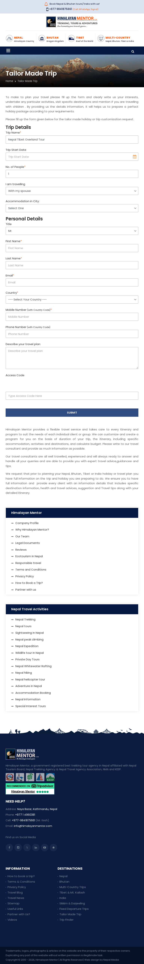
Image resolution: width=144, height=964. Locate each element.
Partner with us (25, 590)
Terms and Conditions (30, 569)
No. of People (16, 167)
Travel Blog (15, 892)
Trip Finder (66, 920)
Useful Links (15, 909)
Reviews (21, 550)
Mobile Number (29, 310)
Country (12, 293)
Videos (12, 920)
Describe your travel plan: (23, 344)
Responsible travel (28, 563)
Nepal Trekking (25, 619)
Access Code (15, 375)
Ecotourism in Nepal (29, 556)
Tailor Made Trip (70, 914)
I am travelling (15, 184)
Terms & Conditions (21, 882)
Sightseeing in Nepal (29, 633)
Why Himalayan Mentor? (32, 530)
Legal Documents (27, 543)
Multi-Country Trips (72, 887)
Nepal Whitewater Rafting (33, 666)
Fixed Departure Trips (74, 909)
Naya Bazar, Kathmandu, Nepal (37, 809)
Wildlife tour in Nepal (29, 653)
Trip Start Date (16, 150)
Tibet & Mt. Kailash (72, 892)
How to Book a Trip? (29, 583)
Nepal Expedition (26, 646)
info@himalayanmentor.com (33, 826)
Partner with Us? (19, 914)
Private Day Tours (27, 659)
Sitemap (14, 903)
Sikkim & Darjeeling (72, 903)
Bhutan (64, 882)
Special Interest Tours (30, 706)
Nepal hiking (23, 673)
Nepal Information (27, 699)
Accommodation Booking (33, 693)
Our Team (22, 536)
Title (9, 224)
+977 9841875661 (60, 9)
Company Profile (27, 523)
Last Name (14, 258)
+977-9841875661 (23, 820)
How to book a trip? (21, 876)
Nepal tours (23, 626)
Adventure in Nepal (28, 686)
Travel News (16, 898)
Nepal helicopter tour (30, 679)
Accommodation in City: (22, 201)
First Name (14, 241)
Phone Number (28, 327)
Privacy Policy (24, 576)
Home (9, 81)
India (62, 898)
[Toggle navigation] (8, 50)
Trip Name (13, 132)
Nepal (63, 876)
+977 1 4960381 (25, 815)
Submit (72, 412)
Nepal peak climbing (29, 639)
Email (10, 275)
